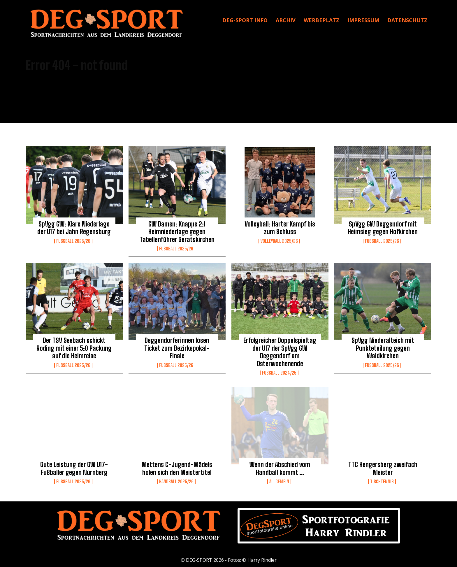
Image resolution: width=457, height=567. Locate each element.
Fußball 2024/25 (279, 373)
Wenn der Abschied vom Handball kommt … (279, 468)
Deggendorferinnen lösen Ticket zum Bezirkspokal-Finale (177, 348)
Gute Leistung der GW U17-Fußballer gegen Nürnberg (74, 468)
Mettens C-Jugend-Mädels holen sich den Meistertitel (177, 468)
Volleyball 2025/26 (279, 241)
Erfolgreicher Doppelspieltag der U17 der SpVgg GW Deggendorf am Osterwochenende (279, 351)
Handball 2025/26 (176, 481)
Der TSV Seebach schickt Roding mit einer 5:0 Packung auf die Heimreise (74, 348)
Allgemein (279, 481)
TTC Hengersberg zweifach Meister (382, 468)
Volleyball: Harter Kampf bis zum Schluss (280, 228)
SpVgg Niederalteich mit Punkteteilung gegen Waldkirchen (382, 348)
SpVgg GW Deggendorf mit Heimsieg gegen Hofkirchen (383, 228)
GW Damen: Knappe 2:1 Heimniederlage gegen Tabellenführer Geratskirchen (177, 231)
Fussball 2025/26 (73, 241)
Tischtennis (382, 481)
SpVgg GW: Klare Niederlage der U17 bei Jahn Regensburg (74, 228)
